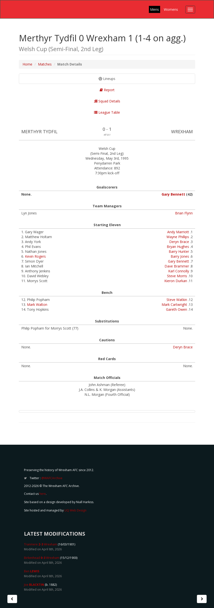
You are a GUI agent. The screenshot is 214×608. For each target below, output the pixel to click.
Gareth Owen (176, 309)
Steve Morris (177, 276)
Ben (31, 571)
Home (27, 64)
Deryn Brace (179, 241)
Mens (154, 9)
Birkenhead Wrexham (41, 558)
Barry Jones (180, 256)
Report (107, 90)
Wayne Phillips (177, 236)
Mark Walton (37, 304)
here (42, 494)
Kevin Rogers (35, 256)
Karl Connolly (178, 271)
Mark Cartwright (174, 304)
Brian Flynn (184, 213)
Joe (34, 585)
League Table (107, 112)
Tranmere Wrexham (40, 544)
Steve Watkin (176, 299)
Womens (171, 9)
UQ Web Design (75, 510)
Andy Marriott (178, 232)
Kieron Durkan (175, 280)
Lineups (107, 78)
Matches (45, 64)
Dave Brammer (177, 266)
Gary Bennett (173, 194)
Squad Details (107, 101)
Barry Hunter (179, 251)
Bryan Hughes (178, 246)
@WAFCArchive (51, 478)
